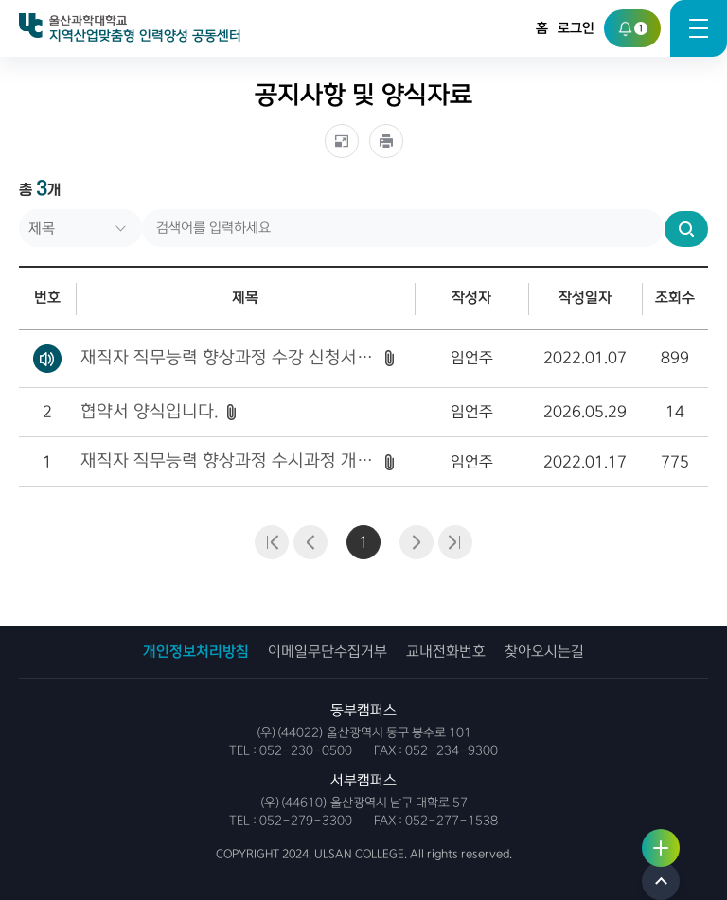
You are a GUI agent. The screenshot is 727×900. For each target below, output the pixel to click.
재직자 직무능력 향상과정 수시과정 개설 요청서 (228, 460)
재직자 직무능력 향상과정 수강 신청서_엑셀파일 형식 (228, 357)
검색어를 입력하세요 (19, 209)
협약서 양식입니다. (149, 411)
